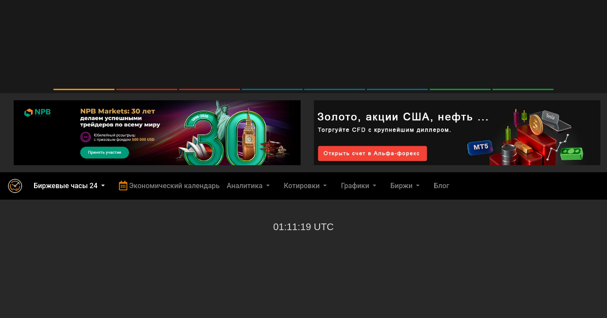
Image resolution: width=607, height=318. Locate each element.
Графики (356, 186)
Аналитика (245, 186)
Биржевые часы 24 (66, 186)
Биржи (402, 186)
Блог (441, 186)
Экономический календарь (169, 186)
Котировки (302, 186)
